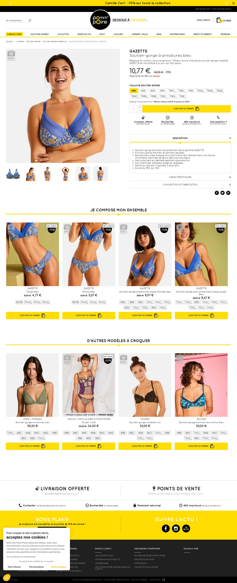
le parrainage (101, 563)
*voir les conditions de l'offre (32, 571)
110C (163, 96)
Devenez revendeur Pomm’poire (149, 556)
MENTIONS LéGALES (139, 580)
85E (143, 90)
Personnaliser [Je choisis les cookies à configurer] (36, 567)
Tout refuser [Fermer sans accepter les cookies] (14, 567)
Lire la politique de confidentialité (21, 557)
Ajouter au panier (187, 108)
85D (134, 90)
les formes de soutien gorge (70, 563)
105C (134, 96)
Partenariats (140, 563)
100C (200, 91)
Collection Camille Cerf (146, 567)
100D (210, 91)
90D (153, 90)
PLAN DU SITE (154, 580)
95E (191, 90)
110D (172, 96)
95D (181, 91)
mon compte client (104, 556)
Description (202, 138)
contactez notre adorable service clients (112, 568)
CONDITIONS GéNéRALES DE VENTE (87, 580)
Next (226, 394)
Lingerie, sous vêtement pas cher (21, 9)
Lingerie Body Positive (67, 567)
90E (162, 90)
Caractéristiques (200, 177)
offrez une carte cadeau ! (69, 571)
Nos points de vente (144, 559)
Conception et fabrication (197, 184)
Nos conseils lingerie (66, 559)
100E (219, 91)
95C (172, 91)
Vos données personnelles (116, 580)
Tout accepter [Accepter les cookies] (59, 567)
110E (182, 96)
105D (144, 96)
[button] (6, 577)
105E (153, 96)
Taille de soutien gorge (144, 85)
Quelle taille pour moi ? (141, 102)
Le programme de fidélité (107, 559)
